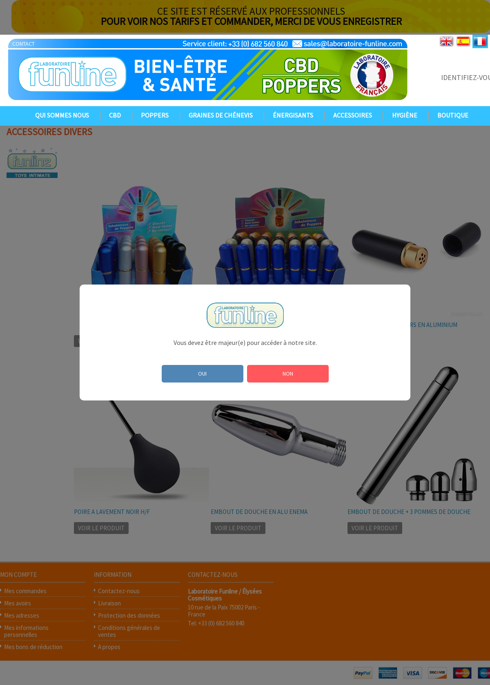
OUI (202, 373)
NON (288, 373)
